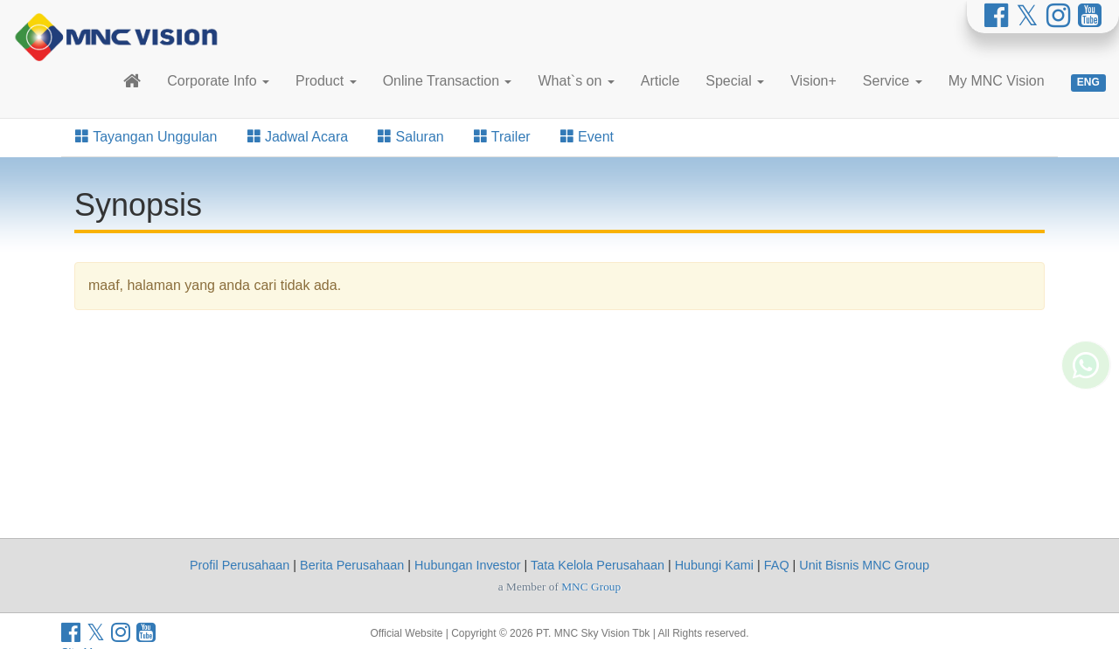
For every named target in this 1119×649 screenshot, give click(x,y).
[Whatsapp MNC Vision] (1085, 347)
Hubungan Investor (467, 565)
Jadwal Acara (298, 136)
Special (734, 80)
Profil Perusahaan (239, 565)
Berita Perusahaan (352, 565)
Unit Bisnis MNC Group (864, 565)
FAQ (776, 565)
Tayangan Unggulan (146, 136)
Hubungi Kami (714, 565)
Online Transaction (447, 80)
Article (660, 80)
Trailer (502, 136)
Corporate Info (218, 80)
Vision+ (813, 80)
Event (587, 136)
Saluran (411, 136)
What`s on (576, 80)
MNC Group (591, 586)
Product (326, 80)
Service (892, 80)
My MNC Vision (997, 80)
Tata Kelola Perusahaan (597, 565)
